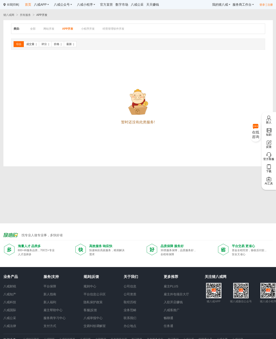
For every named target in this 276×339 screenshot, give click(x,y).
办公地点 (130, 326)
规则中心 (90, 286)
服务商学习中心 (54, 318)
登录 (262, 4)
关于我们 (131, 277)
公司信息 (130, 286)
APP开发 (41, 15)
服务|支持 (51, 277)
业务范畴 (130, 310)
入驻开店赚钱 (173, 302)
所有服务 (25, 15)
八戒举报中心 (93, 318)
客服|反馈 (90, 310)
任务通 (168, 326)
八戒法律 (9, 326)
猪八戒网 (8, 15)
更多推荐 (171, 277)
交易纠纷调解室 (95, 326)
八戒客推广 (172, 310)
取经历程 (130, 302)
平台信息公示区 (95, 294)
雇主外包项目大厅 (176, 294)
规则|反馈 (91, 277)
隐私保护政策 (93, 302)
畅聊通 (168, 318)
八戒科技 (9, 302)
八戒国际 (9, 310)
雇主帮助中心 (52, 310)
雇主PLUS (171, 286)
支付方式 (49, 326)
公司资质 (130, 294)
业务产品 (10, 277)
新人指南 (49, 294)
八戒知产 (9, 294)
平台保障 (49, 286)
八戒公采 (9, 318)
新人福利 (49, 302)
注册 (270, 4)
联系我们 (130, 318)
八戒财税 (9, 286)
